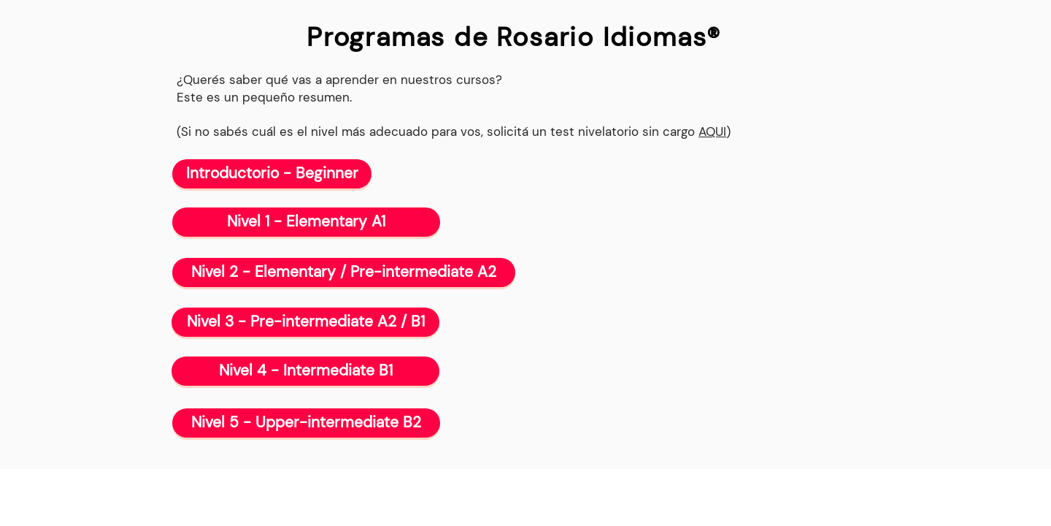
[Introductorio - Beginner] (271, 173)
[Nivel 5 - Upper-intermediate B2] (306, 423)
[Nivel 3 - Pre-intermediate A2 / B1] (305, 322)
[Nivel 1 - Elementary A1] (306, 222)
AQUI (712, 131)
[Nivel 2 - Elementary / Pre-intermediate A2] (343, 272)
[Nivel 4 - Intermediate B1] (305, 371)
